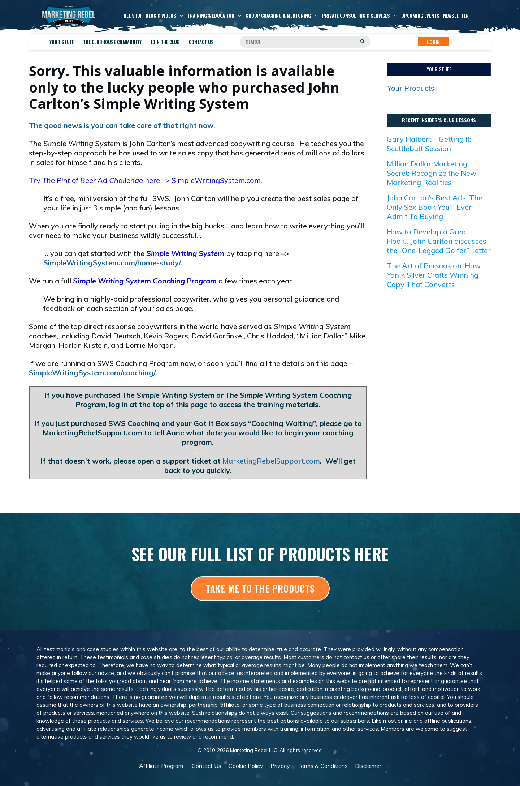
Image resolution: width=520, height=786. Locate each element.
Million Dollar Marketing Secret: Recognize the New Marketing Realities (431, 173)
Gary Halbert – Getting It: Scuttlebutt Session (429, 143)
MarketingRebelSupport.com (271, 460)
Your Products (410, 88)
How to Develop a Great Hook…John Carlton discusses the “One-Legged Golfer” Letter (439, 241)
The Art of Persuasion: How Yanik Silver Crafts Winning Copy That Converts (434, 275)
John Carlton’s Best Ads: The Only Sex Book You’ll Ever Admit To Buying (434, 207)
